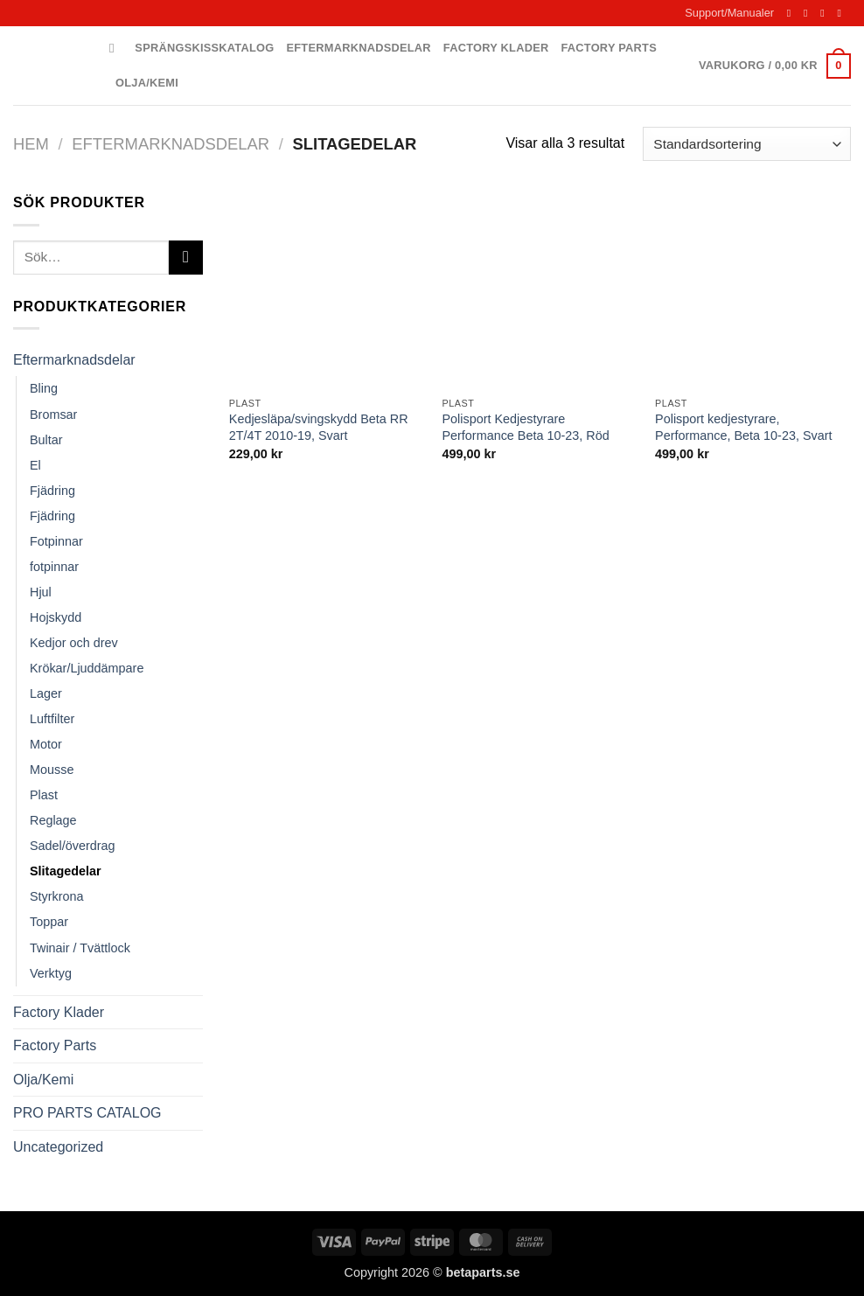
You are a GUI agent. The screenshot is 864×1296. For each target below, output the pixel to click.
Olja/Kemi (146, 82)
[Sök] (115, 48)
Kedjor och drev (74, 643)
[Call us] (842, 13)
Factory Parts (609, 47)
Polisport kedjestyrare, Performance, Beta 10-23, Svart (743, 427)
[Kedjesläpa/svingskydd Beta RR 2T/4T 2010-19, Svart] (327, 289)
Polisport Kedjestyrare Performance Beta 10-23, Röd (525, 427)
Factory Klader (496, 47)
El (35, 465)
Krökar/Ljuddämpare (86, 668)
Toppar (49, 922)
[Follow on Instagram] (809, 13)
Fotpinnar (56, 541)
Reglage (53, 820)
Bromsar (53, 415)
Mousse (51, 770)
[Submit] (186, 257)
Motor (46, 744)
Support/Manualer (729, 12)
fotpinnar (54, 567)
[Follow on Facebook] (792, 13)
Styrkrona (57, 896)
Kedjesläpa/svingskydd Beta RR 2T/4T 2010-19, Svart (318, 427)
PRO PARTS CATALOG (87, 1112)
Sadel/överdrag (72, 846)
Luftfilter (52, 719)
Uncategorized (58, 1146)
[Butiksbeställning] (747, 144)
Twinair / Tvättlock (80, 948)
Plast (44, 795)
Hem (31, 144)
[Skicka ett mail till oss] (825, 13)
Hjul (41, 592)
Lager (46, 693)
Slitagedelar (65, 871)
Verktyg (51, 973)
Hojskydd (55, 617)
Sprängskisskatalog (204, 47)
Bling (44, 388)
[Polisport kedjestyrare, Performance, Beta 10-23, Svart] (753, 289)
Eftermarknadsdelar (359, 47)
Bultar (46, 440)
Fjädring (52, 491)
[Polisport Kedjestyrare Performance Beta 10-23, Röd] (540, 289)
